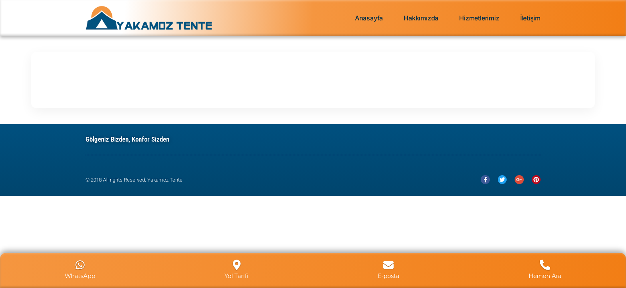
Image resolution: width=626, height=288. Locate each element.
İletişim (530, 18)
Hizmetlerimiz (479, 18)
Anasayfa (369, 18)
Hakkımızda (421, 18)
